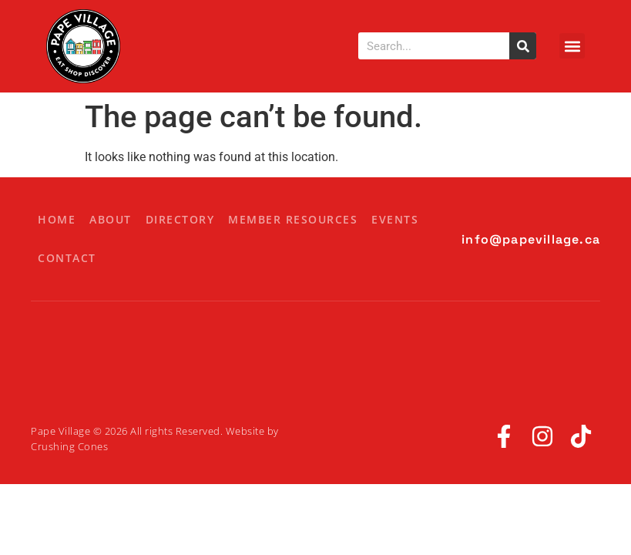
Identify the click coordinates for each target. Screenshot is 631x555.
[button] (572, 46)
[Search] (522, 45)
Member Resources (292, 219)
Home (57, 219)
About (110, 219)
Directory (180, 219)
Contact (67, 258)
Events (394, 219)
